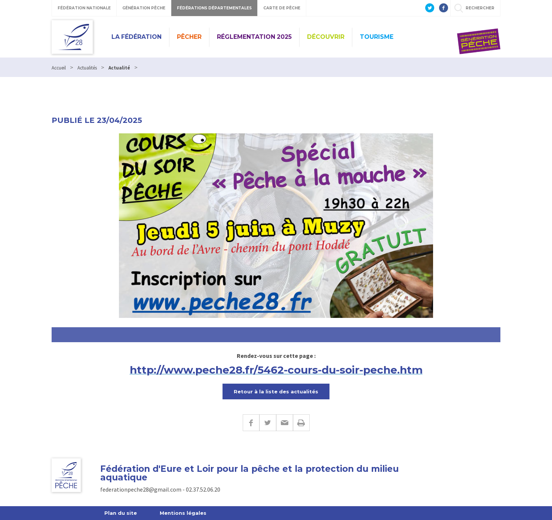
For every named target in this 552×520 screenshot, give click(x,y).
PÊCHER (189, 36)
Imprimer (301, 422)
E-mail (284, 422)
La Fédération (136, 36)
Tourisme (376, 36)
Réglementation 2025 (254, 36)
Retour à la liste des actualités (276, 391)
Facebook (251, 422)
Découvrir (325, 36)
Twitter (267, 422)
